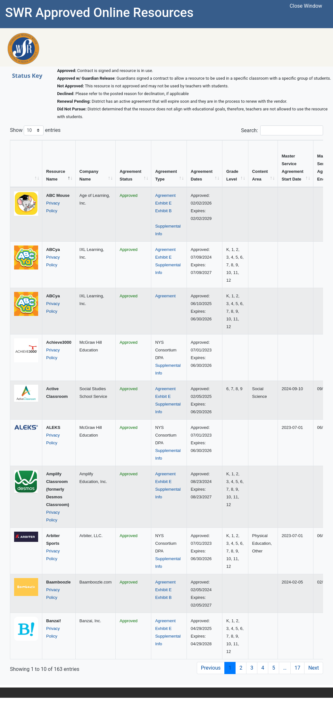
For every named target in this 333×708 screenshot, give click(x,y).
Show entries (35, 130)
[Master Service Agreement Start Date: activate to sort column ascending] (295, 163)
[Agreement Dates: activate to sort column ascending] (204, 163)
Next (313, 668)
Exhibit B (163, 210)
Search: (282, 130)
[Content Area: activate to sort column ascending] (263, 163)
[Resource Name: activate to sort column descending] (59, 163)
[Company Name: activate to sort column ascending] (96, 163)
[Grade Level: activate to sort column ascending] (235, 163)
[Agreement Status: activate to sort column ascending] (133, 163)
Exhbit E (163, 396)
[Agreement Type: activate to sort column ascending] (169, 163)
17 (297, 668)
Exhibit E (163, 203)
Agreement (165, 195)
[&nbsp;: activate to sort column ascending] (26, 163)
